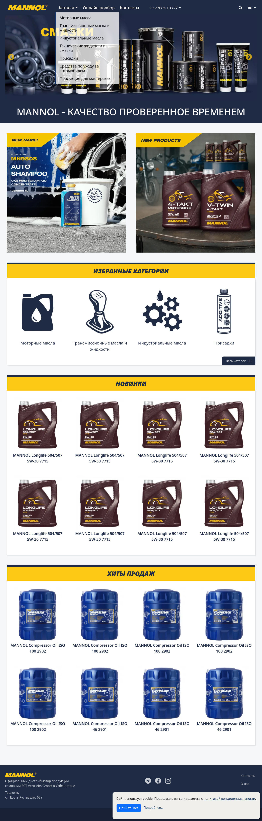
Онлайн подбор (99, 7)
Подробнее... (153, 807)
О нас (245, 784)
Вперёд (249, 57)
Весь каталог (238, 361)
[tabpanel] (131, 57)
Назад (11, 57)
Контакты (129, 7)
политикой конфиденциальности (229, 798)
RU (250, 8)
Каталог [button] (67, 7)
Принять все (128, 808)
